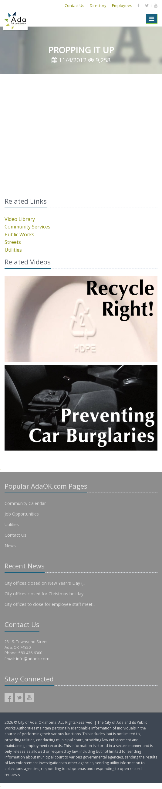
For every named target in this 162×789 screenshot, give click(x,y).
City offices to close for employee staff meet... (50, 604)
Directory (98, 5)
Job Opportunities (22, 514)
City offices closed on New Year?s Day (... (45, 583)
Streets (13, 242)
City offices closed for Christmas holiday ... (46, 594)
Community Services (27, 226)
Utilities (13, 250)
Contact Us (74, 5)
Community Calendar (25, 503)
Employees (122, 5)
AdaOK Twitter (19, 697)
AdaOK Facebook (9, 697)
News (10, 545)
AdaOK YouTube (29, 697)
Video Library (20, 219)
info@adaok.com (32, 658)
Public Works (19, 234)
